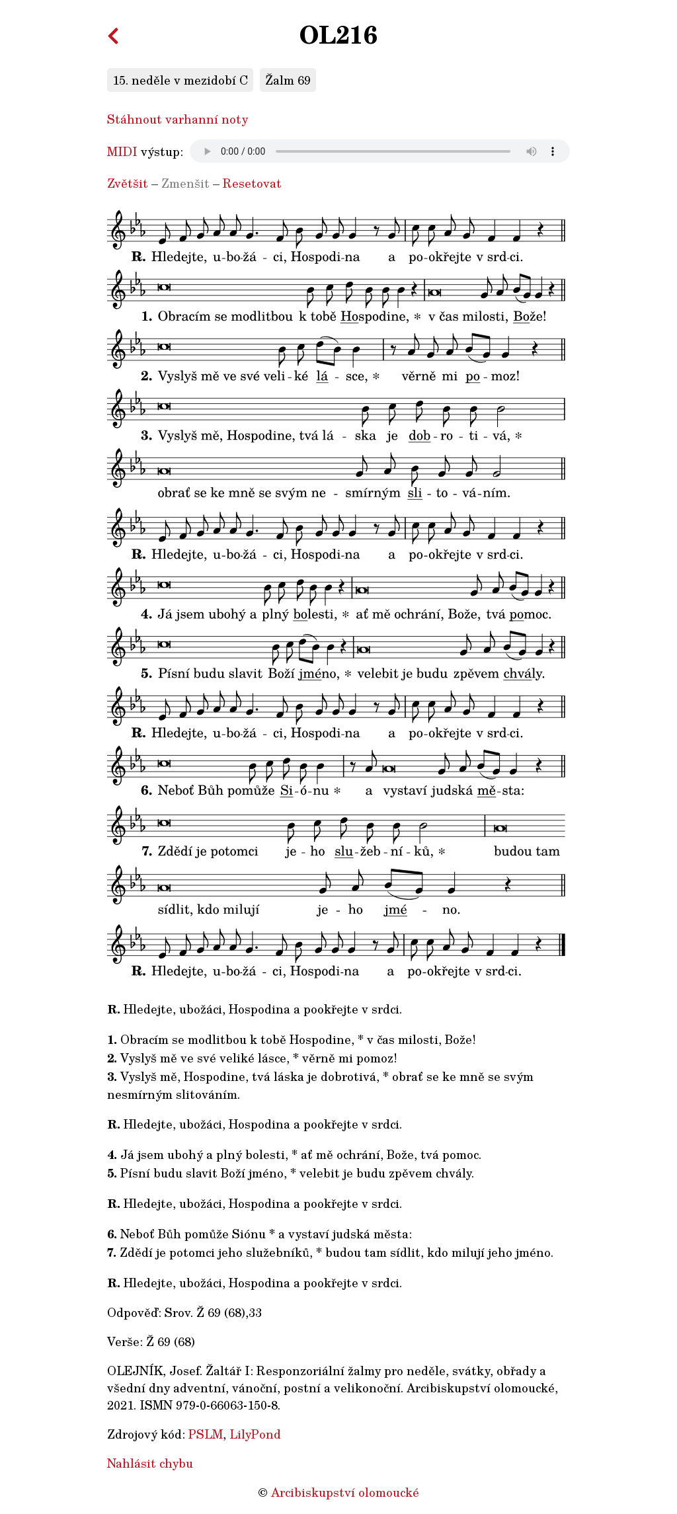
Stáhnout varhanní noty (177, 119)
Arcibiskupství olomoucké (345, 1492)
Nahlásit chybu (150, 1463)
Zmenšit (185, 183)
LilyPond (255, 1434)
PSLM (205, 1434)
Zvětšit (127, 183)
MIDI (122, 151)
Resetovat (252, 183)
